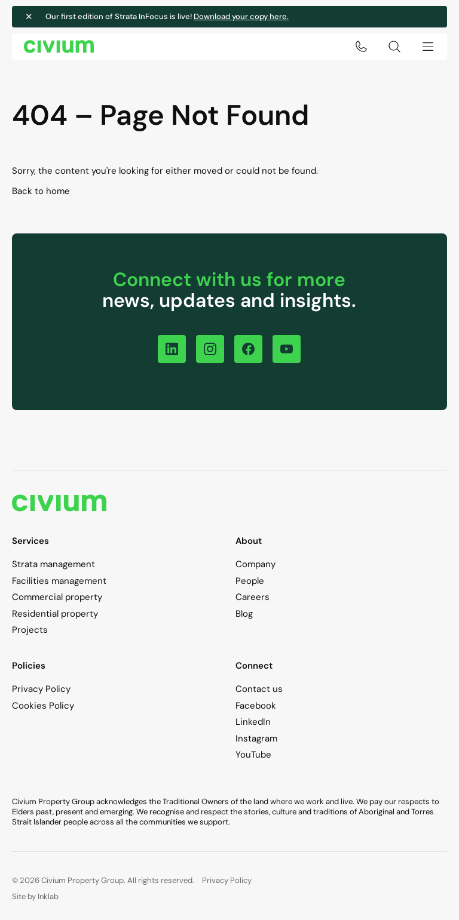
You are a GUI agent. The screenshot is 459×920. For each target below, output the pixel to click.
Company (255, 564)
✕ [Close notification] (29, 17)
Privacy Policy (41, 689)
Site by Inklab (35, 896)
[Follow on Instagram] (210, 349)
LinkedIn (253, 722)
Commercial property (57, 597)
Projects (30, 630)
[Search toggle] (394, 46)
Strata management (53, 564)
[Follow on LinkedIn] (172, 349)
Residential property (55, 614)
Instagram (256, 738)
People (249, 581)
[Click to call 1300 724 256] (361, 46)
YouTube (253, 755)
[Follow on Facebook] (248, 349)
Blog (244, 614)
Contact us (259, 689)
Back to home (41, 191)
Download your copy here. (241, 16)
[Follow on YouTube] (287, 349)
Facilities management (59, 581)
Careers (252, 597)
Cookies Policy (43, 706)
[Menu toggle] (428, 46)
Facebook (255, 706)
